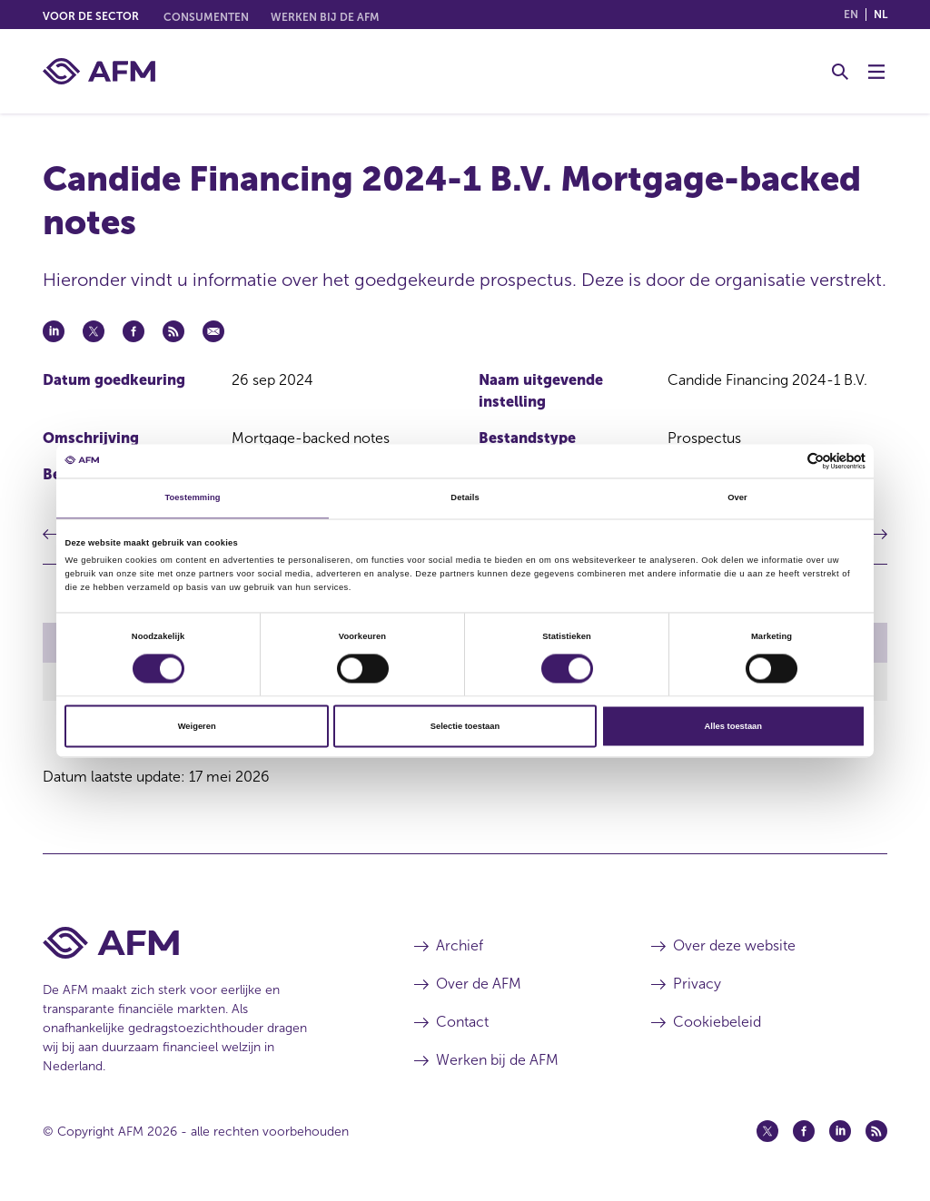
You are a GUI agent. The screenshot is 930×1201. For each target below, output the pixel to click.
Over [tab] (737, 498)
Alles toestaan (733, 726)
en (851, 14)
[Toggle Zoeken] (840, 72)
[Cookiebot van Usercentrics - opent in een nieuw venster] (786, 460)
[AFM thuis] (99, 71)
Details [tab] (464, 498)
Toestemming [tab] (192, 498)
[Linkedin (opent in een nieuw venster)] (840, 1131)
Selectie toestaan (465, 726)
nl (880, 14)
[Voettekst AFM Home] (201, 943)
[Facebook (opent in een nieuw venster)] (804, 1131)
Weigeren (197, 726)
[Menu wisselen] (876, 72)
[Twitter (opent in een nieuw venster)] (767, 1131)
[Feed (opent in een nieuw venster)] (876, 1131)
